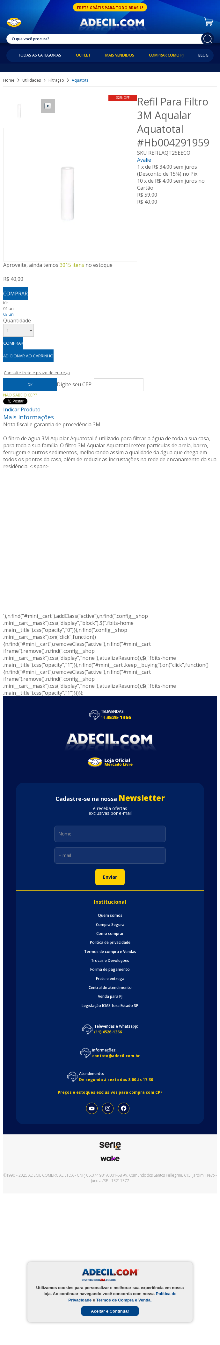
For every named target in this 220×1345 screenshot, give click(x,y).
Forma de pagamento (110, 969)
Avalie (144, 159)
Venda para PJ (110, 996)
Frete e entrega (110, 978)
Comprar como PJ (166, 55)
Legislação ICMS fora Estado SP (110, 1005)
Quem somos (110, 915)
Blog (203, 55)
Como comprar (110, 933)
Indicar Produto (21, 409)
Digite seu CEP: (75, 384)
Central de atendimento (110, 987)
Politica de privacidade (110, 942)
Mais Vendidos (119, 55)
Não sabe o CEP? (20, 395)
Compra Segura (110, 924)
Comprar (15, 293)
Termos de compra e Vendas (110, 951)
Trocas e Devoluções (110, 960)
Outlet (83, 55)
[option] (20, 111)
